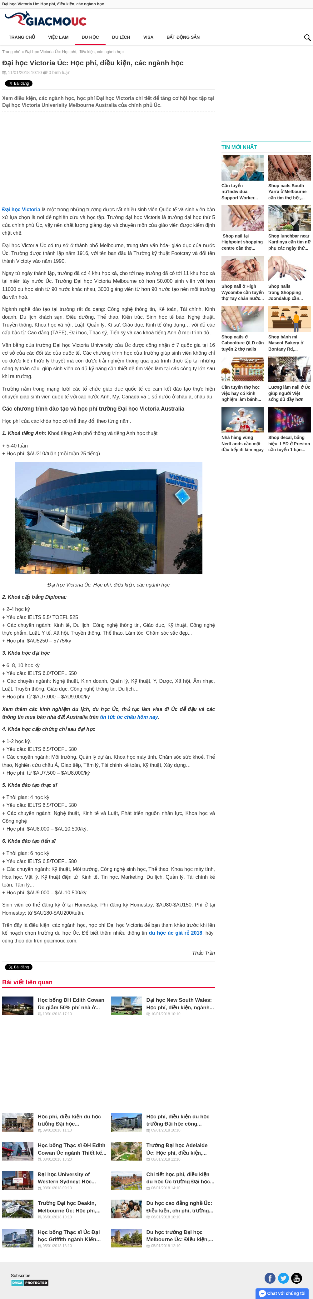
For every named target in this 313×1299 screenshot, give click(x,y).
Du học (90, 37)
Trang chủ (22, 37)
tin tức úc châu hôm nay (129, 717)
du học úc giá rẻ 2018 (175, 933)
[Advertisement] (108, 155)
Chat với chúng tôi (282, 1293)
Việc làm (58, 37)
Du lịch (121, 37)
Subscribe (20, 1275)
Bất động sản (183, 37)
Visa (148, 37)
